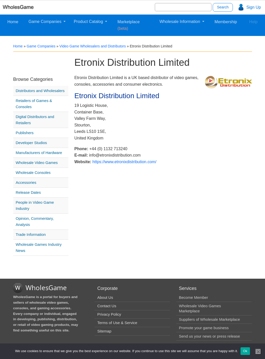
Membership (225, 22)
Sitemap (104, 331)
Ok (245, 351)
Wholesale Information (180, 21)
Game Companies (45, 21)
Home (12, 22)
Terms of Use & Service (117, 322)
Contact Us (106, 306)
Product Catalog (89, 21)
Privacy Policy (109, 314)
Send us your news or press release (209, 336)
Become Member (193, 297)
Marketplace (128, 25)
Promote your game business (204, 328)
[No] (258, 352)
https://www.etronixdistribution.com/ (124, 162)
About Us (105, 297)
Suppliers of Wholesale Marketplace (209, 319)
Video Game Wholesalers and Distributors (92, 46)
